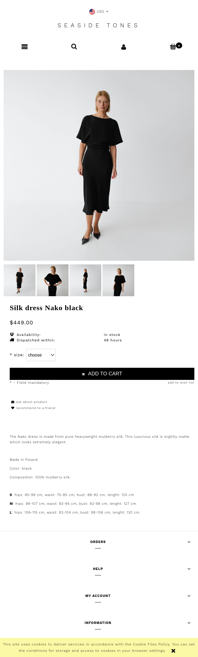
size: (17, 355)
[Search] (74, 46)
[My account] (124, 46)
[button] (25, 46)
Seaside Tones (99, 25)
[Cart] (173, 46)
